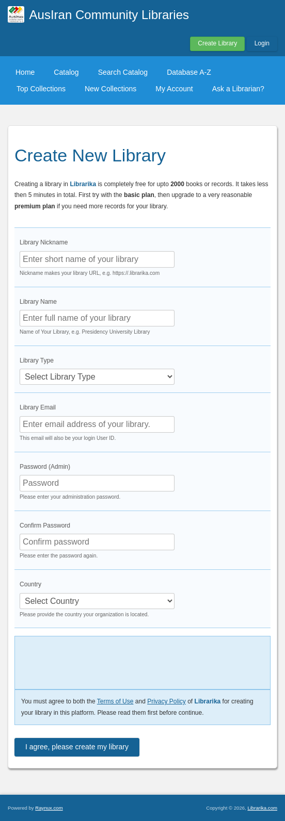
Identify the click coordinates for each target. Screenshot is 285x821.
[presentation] (91, 660)
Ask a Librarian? (238, 89)
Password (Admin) (45, 466)
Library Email (38, 407)
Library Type (37, 360)
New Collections (110, 89)
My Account (174, 89)
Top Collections (41, 89)
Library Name (38, 301)
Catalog (66, 72)
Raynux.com (48, 808)
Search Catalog (123, 72)
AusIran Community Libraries (109, 15)
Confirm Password (45, 525)
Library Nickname (44, 242)
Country (30, 584)
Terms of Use (115, 701)
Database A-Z (189, 72)
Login (262, 43)
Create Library (217, 43)
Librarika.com (262, 808)
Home (25, 72)
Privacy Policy (166, 701)
